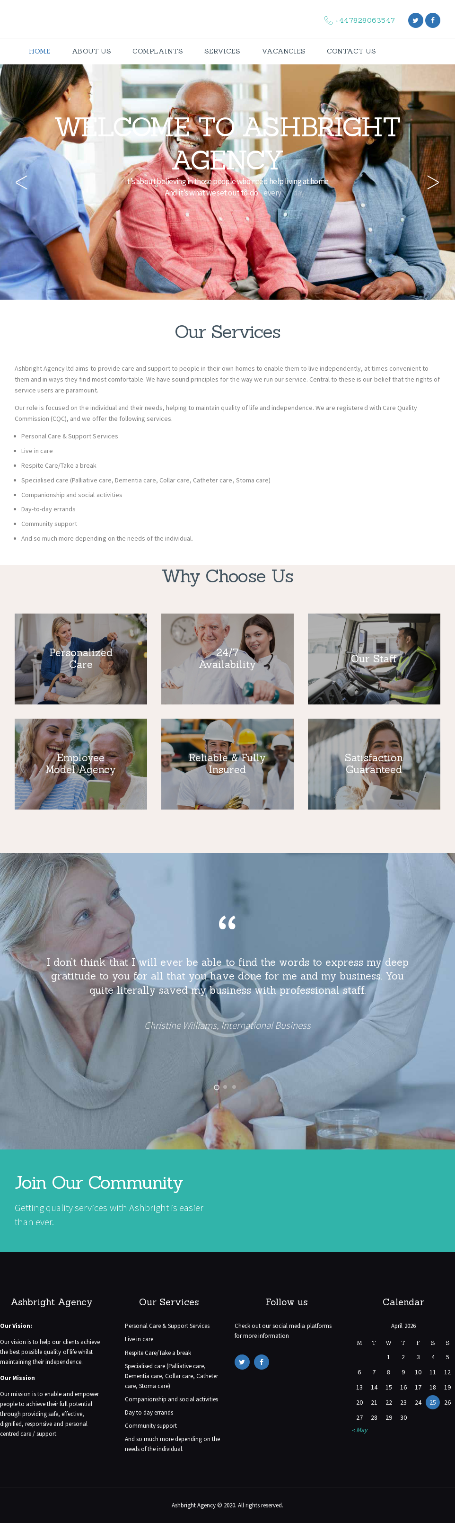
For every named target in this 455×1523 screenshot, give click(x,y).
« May (360, 1429)
